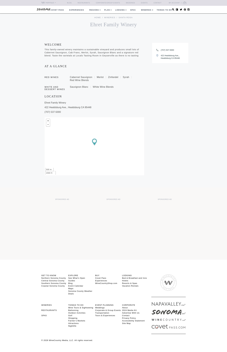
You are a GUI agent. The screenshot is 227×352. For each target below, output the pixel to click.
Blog (69, 3)
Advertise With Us (130, 313)
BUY (97, 275)
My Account (174, 3)
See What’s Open (76, 278)
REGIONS (94, 10)
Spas (133, 10)
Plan (107, 10)
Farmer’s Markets (76, 321)
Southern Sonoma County (53, 283)
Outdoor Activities (76, 313)
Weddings (130, 3)
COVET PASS (57, 10)
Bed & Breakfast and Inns (134, 278)
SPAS (44, 315)
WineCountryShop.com (106, 283)
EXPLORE (73, 275)
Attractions (73, 323)
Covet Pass (100, 278)
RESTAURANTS (49, 310)
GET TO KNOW (48, 275)
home (97, 17)
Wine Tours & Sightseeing (80, 308)
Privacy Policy (129, 318)
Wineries (146, 10)
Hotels (125, 281)
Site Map (126, 323)
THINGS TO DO (75, 305)
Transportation (102, 313)
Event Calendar (75, 286)
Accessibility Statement (133, 321)
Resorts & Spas (129, 283)
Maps (70, 288)
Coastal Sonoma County (53, 286)
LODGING (127, 275)
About (125, 308)
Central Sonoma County (53, 281)
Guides (71, 281)
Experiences (76, 10)
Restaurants (84, 3)
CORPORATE (128, 305)
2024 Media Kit (129, 310)
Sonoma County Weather (80, 291)
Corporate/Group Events (108, 3)
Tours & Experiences (105, 315)
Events (144, 3)
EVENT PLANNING (104, 305)
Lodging (120, 10)
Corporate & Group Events (108, 310)
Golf (70, 315)
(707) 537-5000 (167, 50)
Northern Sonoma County (53, 278)
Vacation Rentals (130, 286)
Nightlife (72, 326)
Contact (158, 3)
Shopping (72, 318)
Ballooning (73, 310)
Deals (71, 294)
